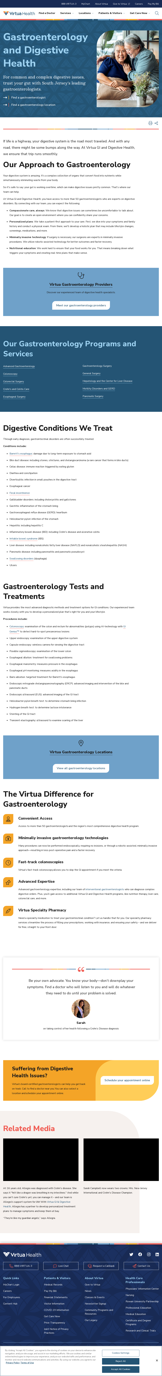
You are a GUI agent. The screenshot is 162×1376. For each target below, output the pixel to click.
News (88, 1291)
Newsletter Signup (95, 1303)
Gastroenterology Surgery (97, 366)
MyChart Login (11, 1284)
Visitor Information (54, 1303)
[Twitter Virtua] (131, 1255)
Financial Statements (56, 1297)
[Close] (156, 1360)
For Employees (11, 1297)
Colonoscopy (10, 374)
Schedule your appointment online (127, 1080)
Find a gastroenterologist (24, 97)
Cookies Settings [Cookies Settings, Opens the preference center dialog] (120, 1353)
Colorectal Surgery (13, 381)
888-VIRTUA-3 (68, 3)
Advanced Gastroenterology (19, 366)
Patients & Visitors (112, 13)
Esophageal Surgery (14, 396)
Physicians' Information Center (142, 1289)
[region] (81, 1361)
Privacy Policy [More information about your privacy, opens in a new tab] (13, 1362)
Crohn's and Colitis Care (16, 389)
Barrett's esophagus (20, 453)
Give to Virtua (121, 3)
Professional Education (138, 1308)
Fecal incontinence (19, 493)
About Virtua (101, 3)
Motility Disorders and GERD (99, 388)
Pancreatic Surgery (93, 396)
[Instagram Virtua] (148, 1255)
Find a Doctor (47, 13)
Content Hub (10, 1303)
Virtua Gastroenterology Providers (81, 284)
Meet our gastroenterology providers (81, 305)
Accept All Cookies (120, 1369)
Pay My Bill (153, 3)
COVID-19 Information (56, 1310)
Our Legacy (91, 1320)
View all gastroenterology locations (81, 768)
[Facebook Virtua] (140, 1255)
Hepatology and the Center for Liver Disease (107, 381)
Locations (86, 13)
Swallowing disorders (21, 558)
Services (67, 13)
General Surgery (91, 373)
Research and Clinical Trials (141, 1330)
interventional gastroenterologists (105, 889)
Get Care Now (140, 13)
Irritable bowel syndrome (23, 538)
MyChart (85, 3)
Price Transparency (54, 1322)
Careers (139, 3)
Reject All (121, 1361)
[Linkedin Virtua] (157, 1255)
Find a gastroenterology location (29, 105)
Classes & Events (95, 1297)
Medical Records (53, 1284)
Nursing (130, 1295)
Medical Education (136, 1314)
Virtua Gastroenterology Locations (81, 752)
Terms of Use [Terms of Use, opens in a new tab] (27, 1362)
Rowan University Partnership (142, 1301)
